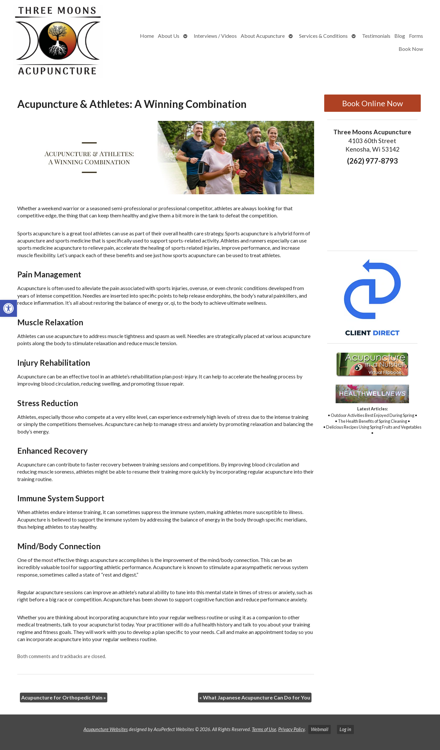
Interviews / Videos (215, 36)
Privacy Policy (291, 729)
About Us (168, 36)
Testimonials (376, 36)
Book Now (411, 49)
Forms (416, 36)
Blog (399, 36)
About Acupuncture (263, 36)
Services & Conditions (323, 36)
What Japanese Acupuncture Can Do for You (254, 697)
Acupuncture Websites (105, 729)
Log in (345, 729)
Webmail (319, 729)
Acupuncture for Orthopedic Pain (63, 697)
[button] (8, 308)
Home (147, 36)
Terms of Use (264, 729)
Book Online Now (372, 103)
